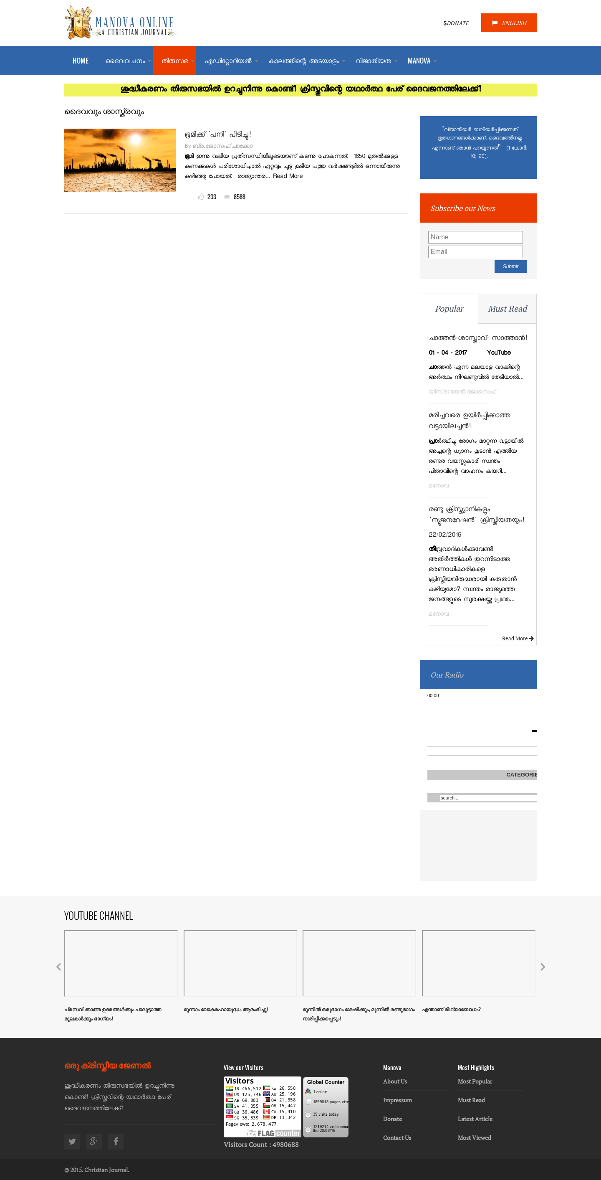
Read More (519, 638)
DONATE (456, 23)
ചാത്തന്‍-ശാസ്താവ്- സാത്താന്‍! (478, 339)
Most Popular (475, 1081)
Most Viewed (474, 1138)
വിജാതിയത (373, 62)
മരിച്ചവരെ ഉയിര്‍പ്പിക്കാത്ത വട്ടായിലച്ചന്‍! (469, 422)
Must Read (507, 308)
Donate (392, 1119)
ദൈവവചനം (125, 62)
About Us (395, 1081)
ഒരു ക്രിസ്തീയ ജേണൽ (107, 1064)
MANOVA (419, 61)
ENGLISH (509, 23)
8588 (234, 196)
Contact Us (397, 1138)
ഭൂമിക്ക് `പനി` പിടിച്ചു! (217, 135)
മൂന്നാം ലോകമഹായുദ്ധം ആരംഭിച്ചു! (226, 1009)
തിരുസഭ (175, 62)
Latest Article (475, 1119)
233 (207, 196)
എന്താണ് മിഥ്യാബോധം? (451, 1009)
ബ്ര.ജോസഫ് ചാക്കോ (222, 146)
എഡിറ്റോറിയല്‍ (228, 62)
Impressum (397, 1100)
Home (80, 61)
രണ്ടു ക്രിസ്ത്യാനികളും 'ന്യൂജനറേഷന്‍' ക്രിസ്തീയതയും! (477, 516)
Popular (449, 308)
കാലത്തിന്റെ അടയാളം (303, 62)
